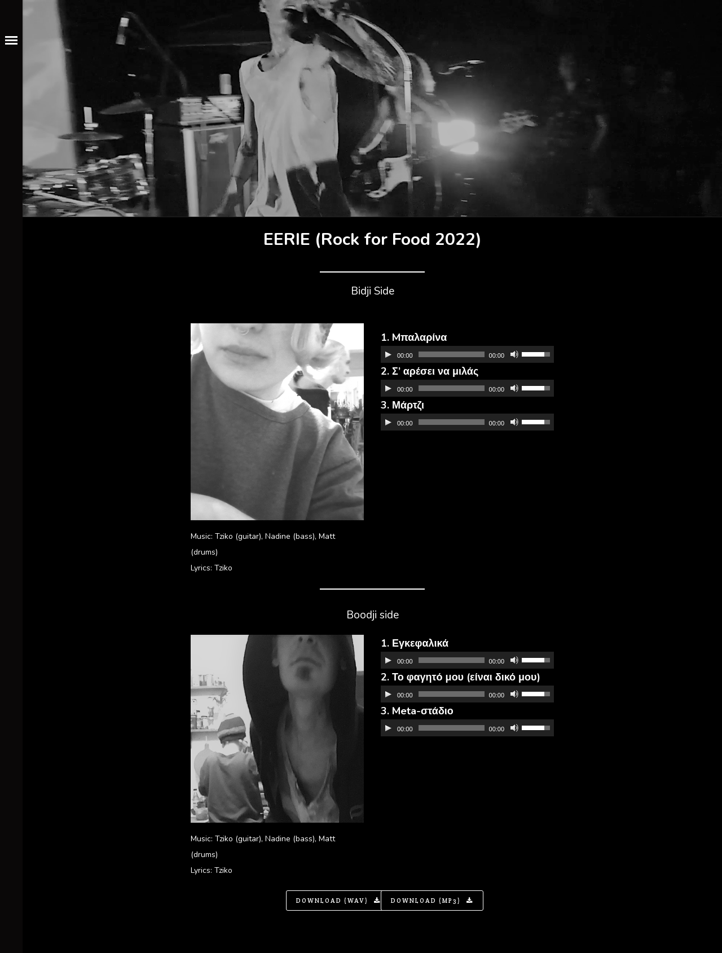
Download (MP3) (432, 900)
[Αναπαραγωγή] (388, 354)
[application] (467, 354)
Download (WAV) (338, 900)
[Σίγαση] (514, 354)
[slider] (452, 354)
